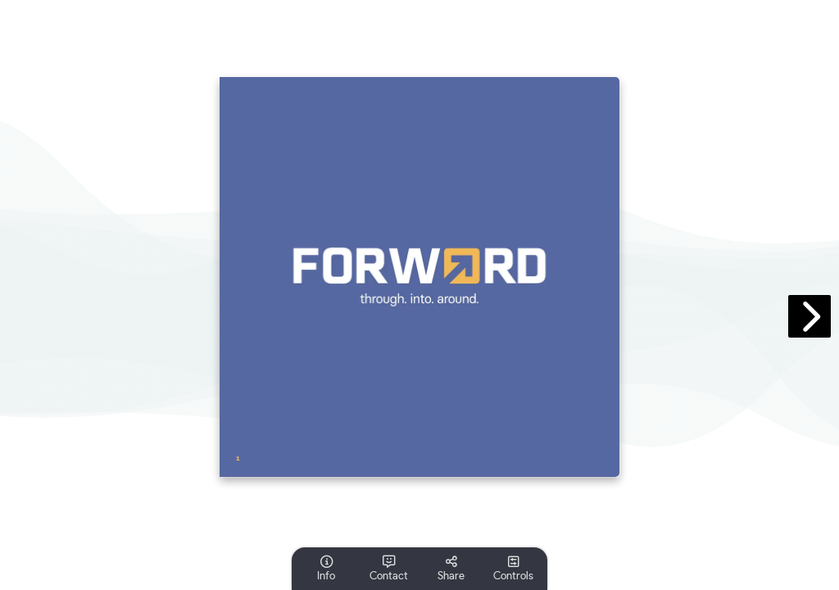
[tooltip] (326, 568)
